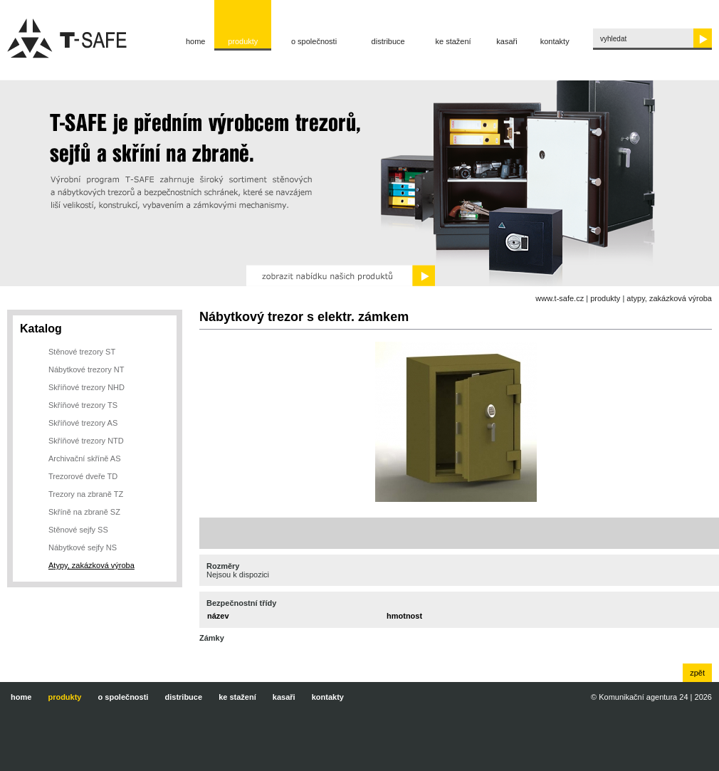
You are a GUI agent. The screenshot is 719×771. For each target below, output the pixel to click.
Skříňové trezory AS (82, 423)
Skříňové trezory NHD (86, 387)
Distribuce (388, 41)
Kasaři (506, 41)
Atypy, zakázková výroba (669, 298)
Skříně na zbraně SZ (84, 512)
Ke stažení (453, 41)
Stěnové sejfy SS (78, 529)
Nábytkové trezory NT (86, 369)
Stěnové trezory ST (81, 351)
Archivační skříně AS (84, 458)
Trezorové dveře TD (82, 476)
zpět (697, 672)
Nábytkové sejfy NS (82, 547)
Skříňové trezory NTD (86, 440)
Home (196, 41)
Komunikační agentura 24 (643, 697)
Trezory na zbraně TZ (85, 494)
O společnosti (314, 41)
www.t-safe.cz (559, 298)
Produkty (243, 41)
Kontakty (555, 41)
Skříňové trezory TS (82, 405)
